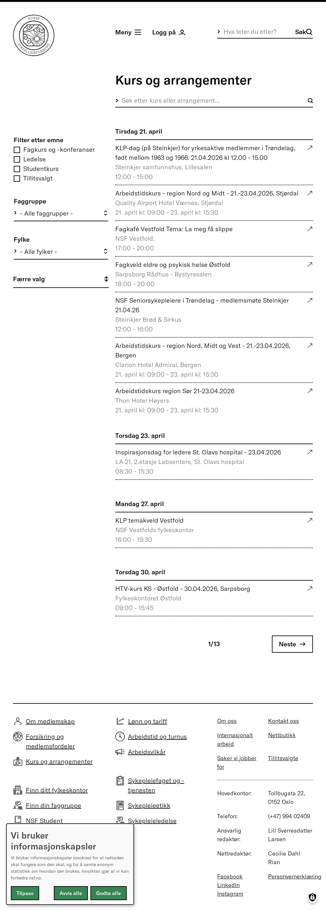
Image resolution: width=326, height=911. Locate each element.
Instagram (230, 893)
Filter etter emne (38, 140)
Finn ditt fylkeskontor (57, 790)
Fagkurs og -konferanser (59, 149)
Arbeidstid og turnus (157, 736)
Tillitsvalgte (283, 758)
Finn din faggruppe (53, 805)
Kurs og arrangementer (59, 761)
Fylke (22, 239)
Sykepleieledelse (152, 821)
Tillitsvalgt (38, 178)
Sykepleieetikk (149, 805)
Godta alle (108, 893)
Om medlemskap (50, 721)
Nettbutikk (282, 735)
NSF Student (44, 821)
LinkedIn (228, 885)
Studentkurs (41, 169)
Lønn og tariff (147, 721)
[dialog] (70, 864)
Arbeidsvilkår (147, 752)
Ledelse (34, 159)
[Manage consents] (312, 897)
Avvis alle (71, 893)
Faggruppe (30, 201)
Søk (303, 32)
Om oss (227, 720)
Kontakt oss (283, 720)
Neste (287, 644)
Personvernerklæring (295, 876)
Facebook (230, 876)
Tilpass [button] (25, 893)
